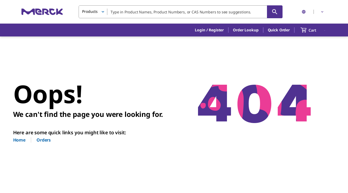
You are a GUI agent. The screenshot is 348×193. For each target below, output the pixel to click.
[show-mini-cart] (313, 30)
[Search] (275, 11)
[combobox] (181, 11)
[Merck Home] (42, 12)
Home (19, 140)
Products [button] (90, 11)
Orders (43, 140)
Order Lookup (245, 29)
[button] (209, 30)
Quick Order (279, 29)
